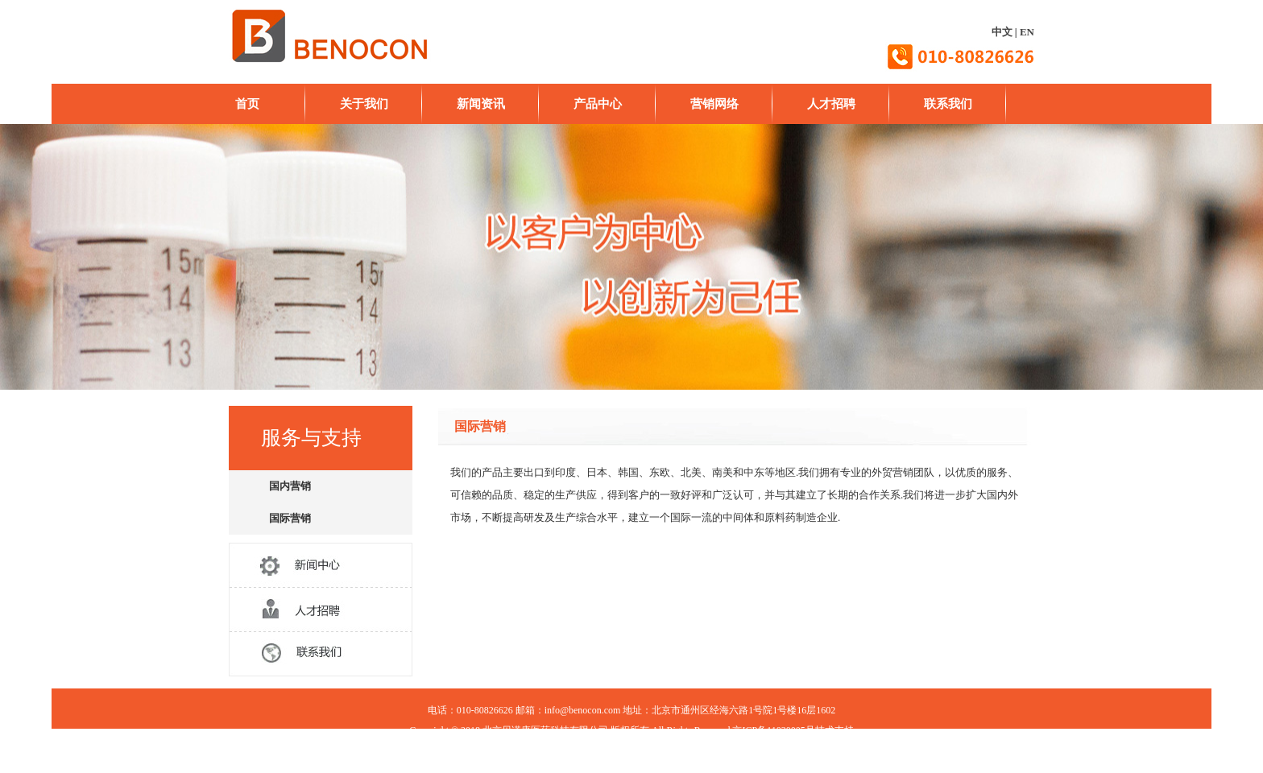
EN (1027, 32)
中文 (1002, 32)
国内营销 (290, 486)
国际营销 (290, 518)
